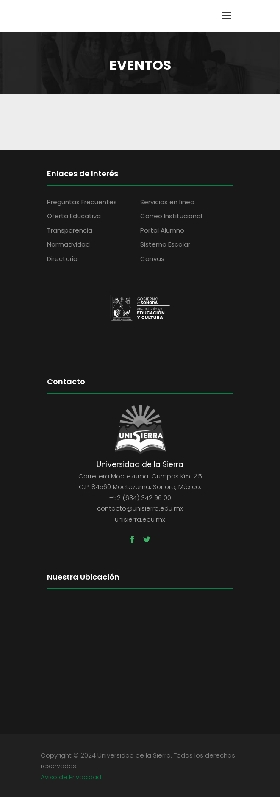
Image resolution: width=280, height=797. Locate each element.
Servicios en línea (167, 201)
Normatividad (68, 244)
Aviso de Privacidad (71, 776)
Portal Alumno (162, 230)
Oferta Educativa (74, 215)
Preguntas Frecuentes (82, 201)
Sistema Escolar (165, 244)
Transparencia (69, 230)
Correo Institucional (171, 215)
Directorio (62, 258)
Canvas (152, 258)
